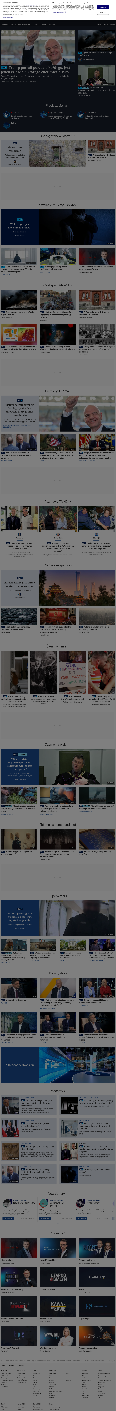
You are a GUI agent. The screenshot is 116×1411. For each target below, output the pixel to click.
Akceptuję (103, 7)
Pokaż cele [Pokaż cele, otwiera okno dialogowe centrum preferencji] (103, 12)
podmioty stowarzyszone (31, 5)
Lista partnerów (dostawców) (59, 12)
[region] (58, 10)
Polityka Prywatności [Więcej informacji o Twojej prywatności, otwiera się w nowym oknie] (8, 17)
